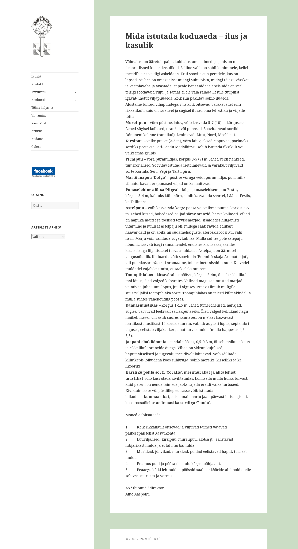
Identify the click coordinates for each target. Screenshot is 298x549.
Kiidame (37, 139)
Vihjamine (38, 115)
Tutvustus (38, 92)
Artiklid (37, 131)
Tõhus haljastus (42, 107)
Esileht (36, 76)
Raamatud (38, 123)
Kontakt (37, 84)
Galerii (36, 147)
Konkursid (39, 100)
